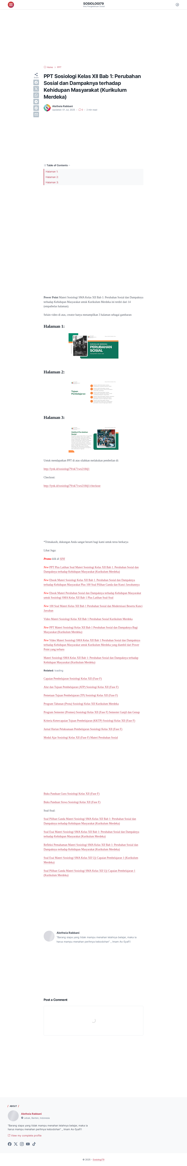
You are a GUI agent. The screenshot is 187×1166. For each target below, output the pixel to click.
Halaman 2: (52, 177)
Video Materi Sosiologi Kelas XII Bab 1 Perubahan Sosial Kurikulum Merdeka (88, 619)
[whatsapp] (36, 95)
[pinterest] (36, 108)
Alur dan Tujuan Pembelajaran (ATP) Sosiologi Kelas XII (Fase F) (81, 687)
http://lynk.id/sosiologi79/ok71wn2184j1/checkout (72, 485)
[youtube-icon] (28, 1144)
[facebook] (36, 82)
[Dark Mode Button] (177, 5)
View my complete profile (24, 1135)
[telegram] (36, 101)
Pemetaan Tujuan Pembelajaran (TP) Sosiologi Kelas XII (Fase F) (81, 695)
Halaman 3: (52, 182)
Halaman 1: (52, 171)
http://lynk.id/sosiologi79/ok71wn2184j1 (67, 468)
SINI (62, 558)
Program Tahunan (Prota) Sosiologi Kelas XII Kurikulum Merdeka (81, 703)
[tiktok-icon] (34, 1144)
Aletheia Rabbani (31, 1113)
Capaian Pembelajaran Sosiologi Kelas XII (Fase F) (73, 678)
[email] (36, 114)
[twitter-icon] (16, 1144)
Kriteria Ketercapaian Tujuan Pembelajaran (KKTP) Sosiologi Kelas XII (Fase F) (89, 720)
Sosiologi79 (93, 3)
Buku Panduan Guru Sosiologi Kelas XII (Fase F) (71, 793)
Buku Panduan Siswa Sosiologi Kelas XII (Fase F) (72, 802)
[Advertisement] (93, 37)
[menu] (11, 5)
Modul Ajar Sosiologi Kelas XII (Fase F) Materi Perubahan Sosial (81, 737)
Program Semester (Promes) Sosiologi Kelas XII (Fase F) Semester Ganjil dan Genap (92, 712)
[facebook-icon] (10, 1144)
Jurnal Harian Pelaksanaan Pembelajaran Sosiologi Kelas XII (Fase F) (83, 729)
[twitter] (36, 89)
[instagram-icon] (22, 1144)
